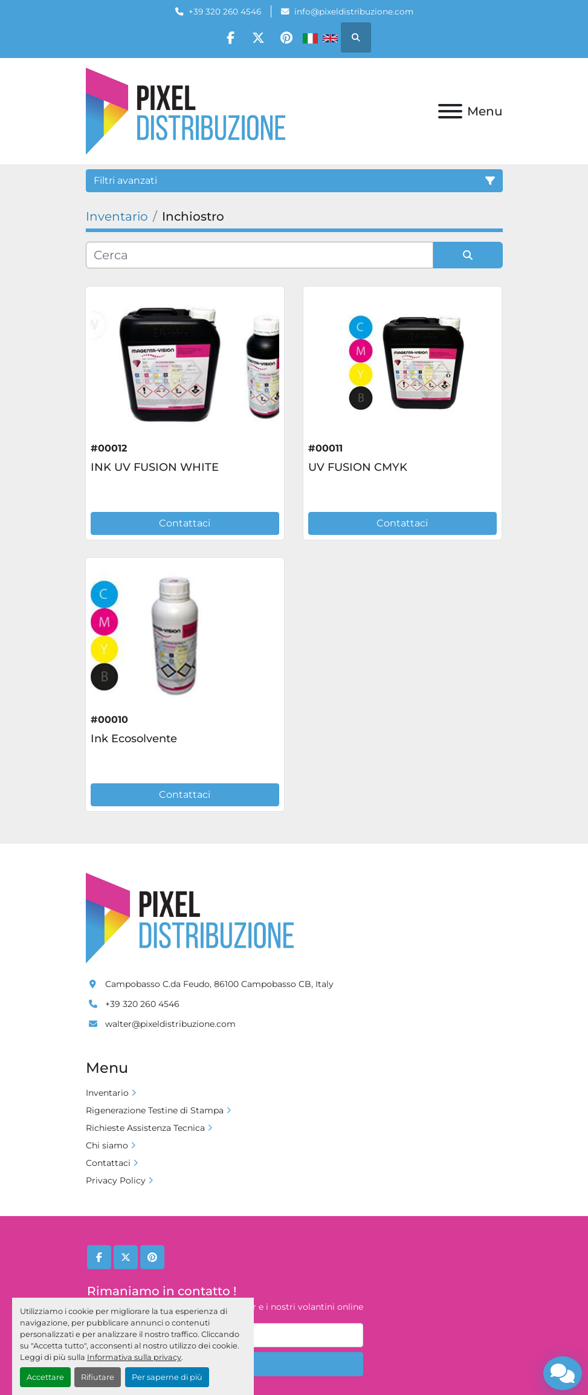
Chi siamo (107, 1145)
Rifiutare (97, 1377)
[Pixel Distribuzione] (190, 917)
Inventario (107, 1092)
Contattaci (184, 523)
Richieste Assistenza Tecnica (145, 1127)
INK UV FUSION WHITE (155, 467)
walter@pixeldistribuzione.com (170, 1023)
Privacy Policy (116, 1180)
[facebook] (228, 37)
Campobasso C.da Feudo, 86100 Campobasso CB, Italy (219, 984)
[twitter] (259, 37)
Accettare (45, 1377)
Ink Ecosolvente (134, 738)
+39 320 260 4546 (225, 11)
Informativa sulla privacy (134, 1357)
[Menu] (450, 111)
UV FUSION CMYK (357, 467)
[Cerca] (259, 255)
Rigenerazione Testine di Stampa (155, 1110)
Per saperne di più (167, 1377)
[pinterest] (289, 37)
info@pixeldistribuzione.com (353, 11)
